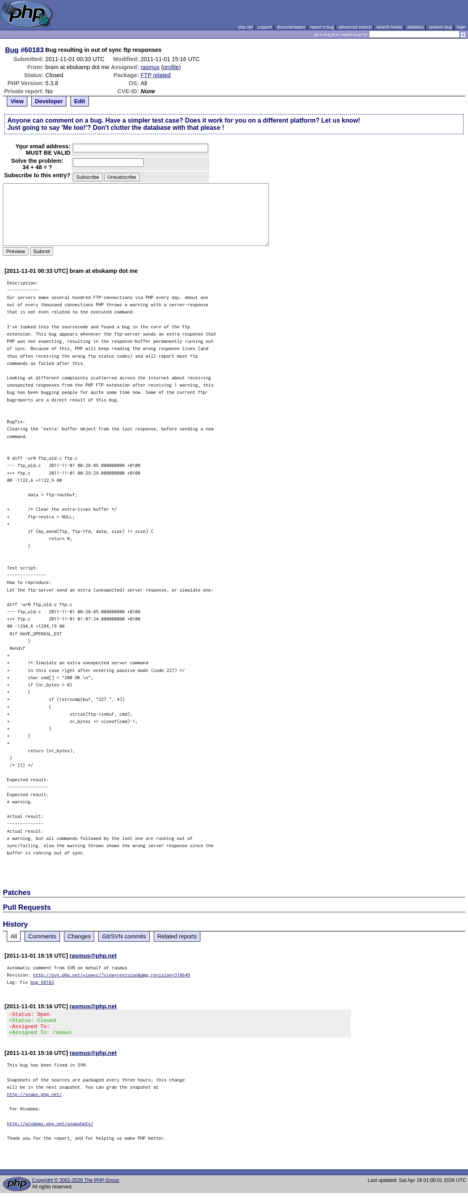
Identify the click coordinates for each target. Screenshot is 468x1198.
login (461, 27)
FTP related (155, 75)
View (17, 101)
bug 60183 (42, 982)
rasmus (149, 67)
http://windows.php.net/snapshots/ (50, 1128)
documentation (291, 27)
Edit (79, 101)
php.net (245, 27)
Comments (42, 936)
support (265, 27)
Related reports (177, 936)
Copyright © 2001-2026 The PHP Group (75, 1185)
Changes (79, 936)
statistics (415, 27)
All (13, 936)
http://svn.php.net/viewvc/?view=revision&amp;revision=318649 (111, 974)
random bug (440, 27)
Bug (12, 50)
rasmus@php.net (93, 955)
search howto (389, 27)
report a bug (322, 27)
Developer (49, 101)
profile (171, 67)
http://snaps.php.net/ (34, 1099)
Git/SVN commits (124, 936)
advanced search (354, 27)
